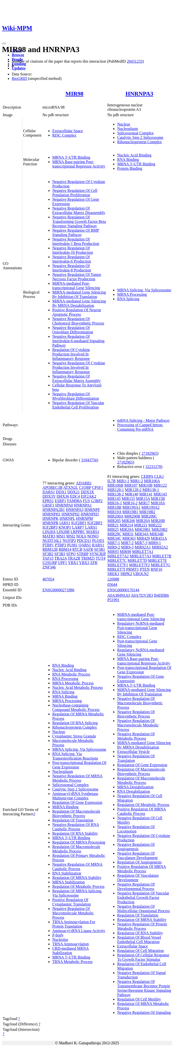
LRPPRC (78, 532)
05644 (112, 584)
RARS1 (98, 545)
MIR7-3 (141, 543)
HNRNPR (50, 523)
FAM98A (74, 501)
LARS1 (91, 527)
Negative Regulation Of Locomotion (136, 829)
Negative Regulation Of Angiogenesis (136, 846)
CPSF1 (97, 487)
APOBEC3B (52, 487)
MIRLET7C (116, 560)
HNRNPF (92, 510)
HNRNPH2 (71, 514)
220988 (113, 579)
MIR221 (140, 525)
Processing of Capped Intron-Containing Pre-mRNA (140, 427)
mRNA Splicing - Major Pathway (143, 420)
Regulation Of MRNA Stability (76, 878)
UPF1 (62, 563)
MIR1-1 (123, 481)
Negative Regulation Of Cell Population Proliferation (74, 192)
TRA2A (60, 558)
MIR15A (143, 498)
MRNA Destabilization (135, 787)
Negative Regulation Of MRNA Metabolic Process (77, 778)
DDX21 (73, 492)
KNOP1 (64, 527)
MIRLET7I (116, 569)
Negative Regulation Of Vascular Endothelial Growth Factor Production (143, 897)
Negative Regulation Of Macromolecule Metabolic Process (73, 913)
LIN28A (48, 532)
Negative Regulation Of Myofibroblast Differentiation (75, 396)
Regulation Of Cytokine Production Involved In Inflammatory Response (71, 354)
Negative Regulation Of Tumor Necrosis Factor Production (76, 276)
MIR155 (128, 498)
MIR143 (160, 494)
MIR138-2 (115, 494)
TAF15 (48, 558)
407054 (48, 579)
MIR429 (143, 538)
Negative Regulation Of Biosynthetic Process (136, 714)
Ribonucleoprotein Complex (139, 142)
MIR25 (113, 529)
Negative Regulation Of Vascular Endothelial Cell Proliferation (78, 405)
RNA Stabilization (66, 873)
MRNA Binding (65, 696)
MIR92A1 (143, 547)
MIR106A (152, 481)
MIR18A (158, 503)
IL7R (111, 481)
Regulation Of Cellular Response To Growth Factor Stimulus (143, 957)
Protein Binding (129, 168)
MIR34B (157, 534)
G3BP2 (97, 501)
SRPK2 (126, 574)
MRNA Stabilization (68, 882)
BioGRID (19, 78)
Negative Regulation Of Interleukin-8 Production (71, 268)
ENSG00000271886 (58, 590)
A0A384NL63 (118, 595)
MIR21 (113, 525)
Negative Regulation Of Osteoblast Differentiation (72, 329)
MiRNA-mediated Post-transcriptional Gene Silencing (76, 285)
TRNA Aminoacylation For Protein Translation (73, 924)
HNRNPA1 (83, 505)
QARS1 (85, 545)
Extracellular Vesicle (133, 752)
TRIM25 (88, 558)
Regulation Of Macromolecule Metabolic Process (76, 849)
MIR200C (149, 516)
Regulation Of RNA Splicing (75, 723)
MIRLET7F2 (139, 565)
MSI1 (60, 536)
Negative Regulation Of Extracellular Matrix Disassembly (78, 210)
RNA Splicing (128, 299)
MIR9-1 (154, 543)
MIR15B (158, 498)
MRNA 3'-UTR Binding (71, 157)
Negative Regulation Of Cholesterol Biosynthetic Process (78, 321)
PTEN (145, 569)
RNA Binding (128, 159)
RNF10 (156, 569)
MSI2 (70, 536)
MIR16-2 (130, 503)
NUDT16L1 (52, 540)
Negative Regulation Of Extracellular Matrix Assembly (76, 378)
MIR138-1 (151, 490)
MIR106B (115, 485)
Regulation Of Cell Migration (140, 950)
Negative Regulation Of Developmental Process (136, 886)
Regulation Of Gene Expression (77, 802)
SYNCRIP (97, 554)
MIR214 (126, 525)
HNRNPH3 (89, 514)
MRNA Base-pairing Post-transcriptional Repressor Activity (78, 164)
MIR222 (154, 525)
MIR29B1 (143, 529)
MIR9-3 (127, 547)
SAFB (88, 549)
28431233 (135, 61)
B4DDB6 (161, 595)
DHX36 (63, 496)
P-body (58, 935)
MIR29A (127, 529)
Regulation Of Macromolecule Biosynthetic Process (76, 813)
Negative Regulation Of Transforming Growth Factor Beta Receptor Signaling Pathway (79, 221)
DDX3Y (49, 496)
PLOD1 (98, 540)
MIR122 (160, 485)
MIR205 (113, 521)
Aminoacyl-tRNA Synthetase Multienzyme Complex (75, 796)
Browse (18, 55)
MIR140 (131, 494)
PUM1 (72, 545)
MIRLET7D (137, 560)
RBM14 (65, 549)
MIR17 (144, 503)
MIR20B (158, 521)
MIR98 (74, 93)
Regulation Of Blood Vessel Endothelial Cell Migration (139, 939)
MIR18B (114, 507)
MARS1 (92, 532)
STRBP (82, 554)
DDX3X (87, 492)
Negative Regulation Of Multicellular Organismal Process (143, 908)
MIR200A (115, 516)
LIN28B (62, 532)
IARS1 (64, 523)
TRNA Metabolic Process (72, 962)
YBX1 (73, 563)
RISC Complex (64, 135)
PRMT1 (132, 569)
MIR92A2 (160, 547)
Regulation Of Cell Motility (139, 999)
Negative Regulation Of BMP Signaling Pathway (75, 232)
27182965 (149, 453)
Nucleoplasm (127, 129)
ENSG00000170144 (123, 590)
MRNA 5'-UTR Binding (71, 957)
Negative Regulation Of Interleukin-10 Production (72, 250)
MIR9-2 (113, 547)
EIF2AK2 (88, 496)
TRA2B (74, 558)
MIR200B (132, 516)
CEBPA (147, 476)
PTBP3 (60, 545)
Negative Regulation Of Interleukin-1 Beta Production (75, 241)
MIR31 (128, 534)
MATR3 (48, 536)
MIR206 (128, 521)
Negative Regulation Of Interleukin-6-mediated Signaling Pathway (78, 340)
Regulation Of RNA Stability (75, 833)
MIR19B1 (130, 512)
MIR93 (113, 552)
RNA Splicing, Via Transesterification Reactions (75, 756)
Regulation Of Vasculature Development (138, 877)
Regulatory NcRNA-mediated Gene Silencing (140, 652)
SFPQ (71, 554)
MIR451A (159, 538)
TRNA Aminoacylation (70, 944)
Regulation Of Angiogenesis (139, 862)
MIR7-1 (113, 543)
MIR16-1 (114, 503)
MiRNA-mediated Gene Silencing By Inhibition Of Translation (79, 294)
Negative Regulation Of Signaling (144, 1012)
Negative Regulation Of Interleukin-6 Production (71, 259)
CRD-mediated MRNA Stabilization (70, 950)
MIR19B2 (147, 512)
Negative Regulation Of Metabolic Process (136, 736)
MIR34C (114, 538)
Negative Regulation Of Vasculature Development (137, 855)
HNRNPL (67, 518)
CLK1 (159, 476)
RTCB (77, 549)
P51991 (113, 600)
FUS (86, 501)
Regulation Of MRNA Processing (78, 842)
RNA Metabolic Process (71, 674)
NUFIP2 (69, 540)
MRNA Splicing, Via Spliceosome (144, 290)
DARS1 (48, 492)
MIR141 (145, 494)
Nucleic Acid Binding (134, 155)
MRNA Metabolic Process (73, 683)
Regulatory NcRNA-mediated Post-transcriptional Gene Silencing (140, 627)
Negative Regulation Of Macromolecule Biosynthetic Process (139, 702)
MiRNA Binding (65, 807)
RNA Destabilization (133, 791)
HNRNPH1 (51, 514)
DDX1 (61, 492)
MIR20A (143, 521)
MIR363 (128, 538)
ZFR (93, 563)
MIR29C (114, 534)
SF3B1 (99, 549)
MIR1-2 (136, 481)
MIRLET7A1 (142, 552)
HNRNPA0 (64, 505)
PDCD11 (84, 540)
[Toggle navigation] (4, 43)
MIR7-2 (127, 543)
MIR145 (113, 498)
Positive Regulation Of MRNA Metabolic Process (141, 868)
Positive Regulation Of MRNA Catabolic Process (141, 811)
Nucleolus (60, 939)
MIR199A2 (150, 507)
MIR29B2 (160, 529)
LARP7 (78, 527)
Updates (19, 68)
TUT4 (100, 558)
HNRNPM (84, 518)
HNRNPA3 (139, 93)
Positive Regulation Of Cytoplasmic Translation (71, 902)
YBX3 (84, 563)
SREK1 (113, 574)
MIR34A (142, 534)
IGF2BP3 (49, 527)
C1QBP (85, 487)
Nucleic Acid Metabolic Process (77, 687)
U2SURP (49, 563)
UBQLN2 (140, 574)
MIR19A (114, 512)
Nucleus (123, 124)
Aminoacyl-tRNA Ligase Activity (78, 931)
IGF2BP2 (94, 523)
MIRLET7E (157, 560)
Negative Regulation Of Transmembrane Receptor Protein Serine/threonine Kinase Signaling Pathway (144, 988)
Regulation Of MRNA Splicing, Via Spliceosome (77, 893)
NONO (92, 536)
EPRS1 (48, 501)
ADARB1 (84, 483)
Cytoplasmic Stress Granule (74, 736)
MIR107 (130, 485)
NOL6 (81, 536)
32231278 (153, 467)
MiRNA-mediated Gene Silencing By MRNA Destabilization (79, 303)
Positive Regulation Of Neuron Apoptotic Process (76, 312)
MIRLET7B (161, 556)
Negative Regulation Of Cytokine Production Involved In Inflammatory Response (78, 367)
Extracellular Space (67, 131)
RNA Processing (65, 679)
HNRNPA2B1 (53, 510)
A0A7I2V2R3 (142, 595)
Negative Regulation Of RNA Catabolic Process (75, 826)
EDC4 (75, 496)
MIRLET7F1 (117, 565)
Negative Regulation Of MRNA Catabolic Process (77, 866)
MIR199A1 (131, 507)
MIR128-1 (115, 490)
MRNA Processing (132, 294)
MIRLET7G (160, 565)
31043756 (89, 460)
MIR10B (146, 485)
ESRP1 (60, 501)
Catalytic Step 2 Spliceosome (140, 137)
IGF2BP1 (78, 523)
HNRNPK (50, 518)
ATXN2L (70, 487)
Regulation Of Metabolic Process (78, 886)
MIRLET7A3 (140, 556)
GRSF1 (48, 505)
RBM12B (50, 549)
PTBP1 (48, 545)
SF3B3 (59, 554)
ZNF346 (49, 567)
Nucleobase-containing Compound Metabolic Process (76, 707)
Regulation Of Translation (72, 820)
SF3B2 (47, 554)
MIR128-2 (133, 490)
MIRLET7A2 (118, 556)
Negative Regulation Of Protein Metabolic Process (142, 926)
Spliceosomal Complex (135, 133)
